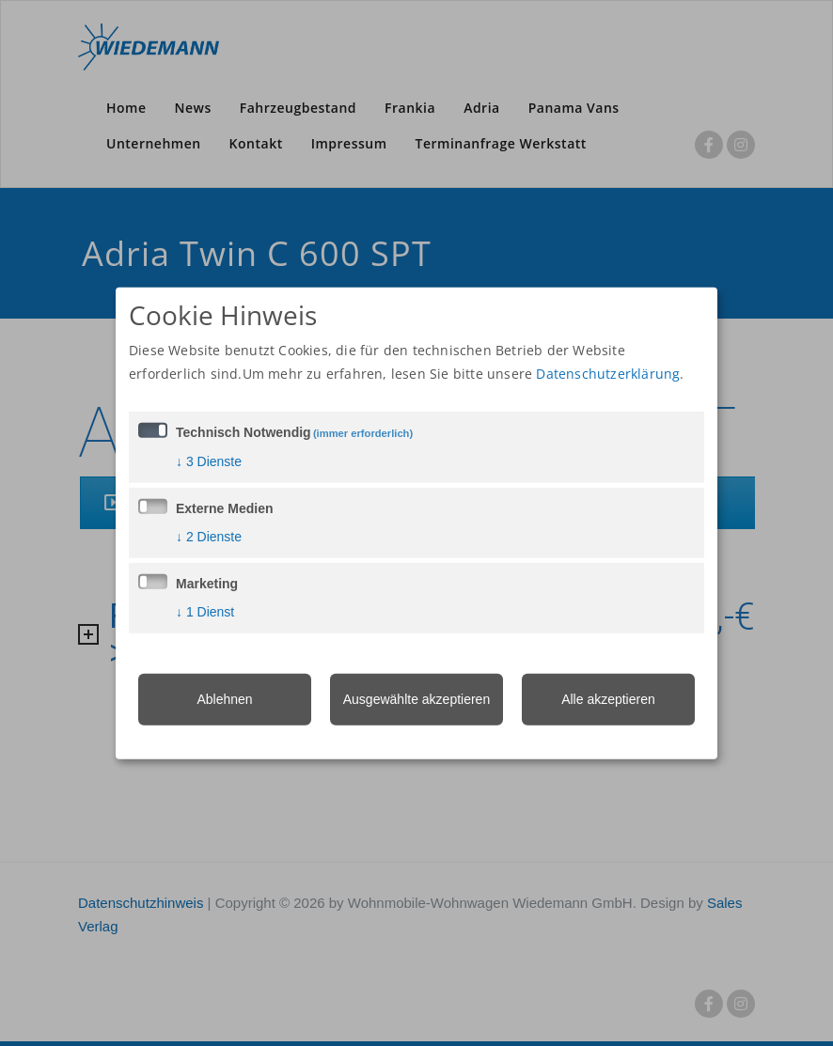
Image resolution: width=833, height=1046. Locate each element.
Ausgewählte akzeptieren (416, 699)
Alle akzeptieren (608, 699)
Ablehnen (224, 699)
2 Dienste (209, 536)
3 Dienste (209, 461)
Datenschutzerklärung (608, 373)
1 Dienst (205, 611)
